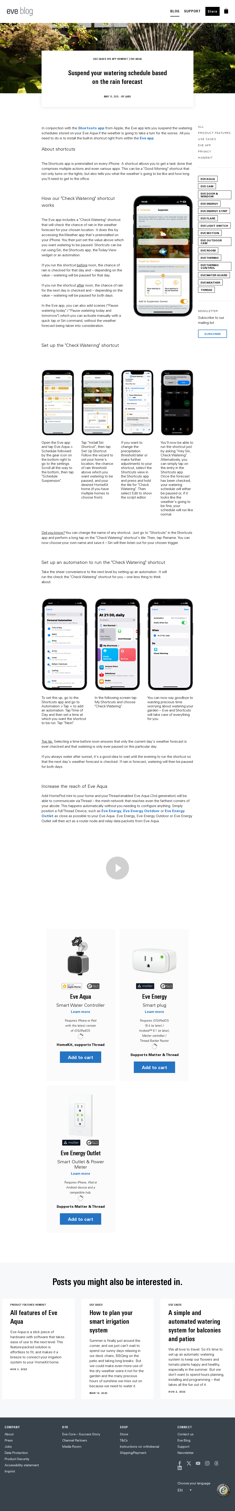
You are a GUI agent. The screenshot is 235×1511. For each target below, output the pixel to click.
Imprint (10, 1471)
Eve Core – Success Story (81, 1434)
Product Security (17, 1459)
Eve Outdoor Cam (211, 241)
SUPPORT (192, 11)
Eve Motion (210, 233)
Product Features (214, 133)
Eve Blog (183, 1440)
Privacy (204, 151)
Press (9, 1440)
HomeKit (205, 157)
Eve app (147, 137)
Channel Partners (74, 1440)
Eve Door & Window (209, 195)
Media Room (71, 1447)
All (201, 126)
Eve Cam (207, 186)
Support (183, 1447)
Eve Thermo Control (210, 266)
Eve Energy (111, 810)
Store (212, 11)
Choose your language (193, 1483)
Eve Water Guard (214, 275)
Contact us (185, 1434)
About (9, 1434)
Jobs (8, 1447)
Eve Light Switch (214, 225)
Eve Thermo (210, 257)
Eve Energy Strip (214, 211)
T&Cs (124, 1440)
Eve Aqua (80, 996)
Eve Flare (208, 218)
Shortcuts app (91, 127)
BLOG (174, 11)
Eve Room (208, 250)
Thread (206, 290)
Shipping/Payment (133, 1453)
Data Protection (16, 1453)
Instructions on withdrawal (139, 1447)
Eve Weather (210, 282)
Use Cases (207, 139)
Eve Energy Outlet (81, 1153)
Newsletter (185, 1453)
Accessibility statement (22, 1465)
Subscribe (212, 334)
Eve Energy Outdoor (141, 810)
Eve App (204, 145)
